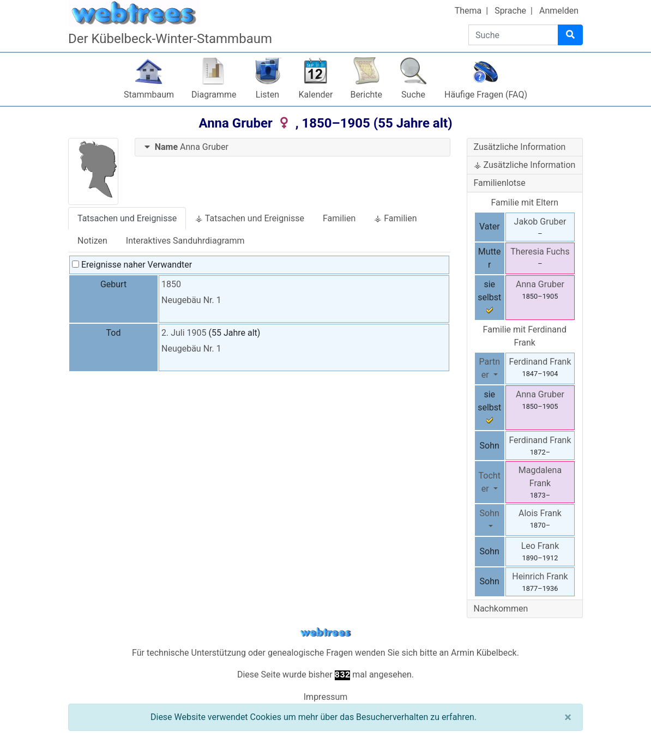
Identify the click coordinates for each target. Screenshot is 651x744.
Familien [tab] (339, 218)
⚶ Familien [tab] (395, 218)
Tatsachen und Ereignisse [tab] (127, 218)
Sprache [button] (510, 10)
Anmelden (558, 10)
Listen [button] (267, 94)
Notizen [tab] (92, 240)
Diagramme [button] (213, 94)
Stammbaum (149, 94)
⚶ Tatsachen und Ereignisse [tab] (249, 218)
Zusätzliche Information (520, 147)
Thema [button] (468, 10)
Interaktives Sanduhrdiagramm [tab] (185, 240)
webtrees (325, 632)
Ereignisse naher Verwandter (132, 264)
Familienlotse (500, 183)
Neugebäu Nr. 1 (191, 300)
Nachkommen (501, 608)
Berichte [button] (366, 94)
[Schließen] (567, 717)
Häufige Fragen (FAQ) (485, 94)
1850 (171, 284)
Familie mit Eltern (524, 202)
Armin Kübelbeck (484, 653)
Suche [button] (413, 94)
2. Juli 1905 (184, 333)
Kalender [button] (316, 94)
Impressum (326, 697)
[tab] (292, 147)
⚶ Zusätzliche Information (525, 165)
